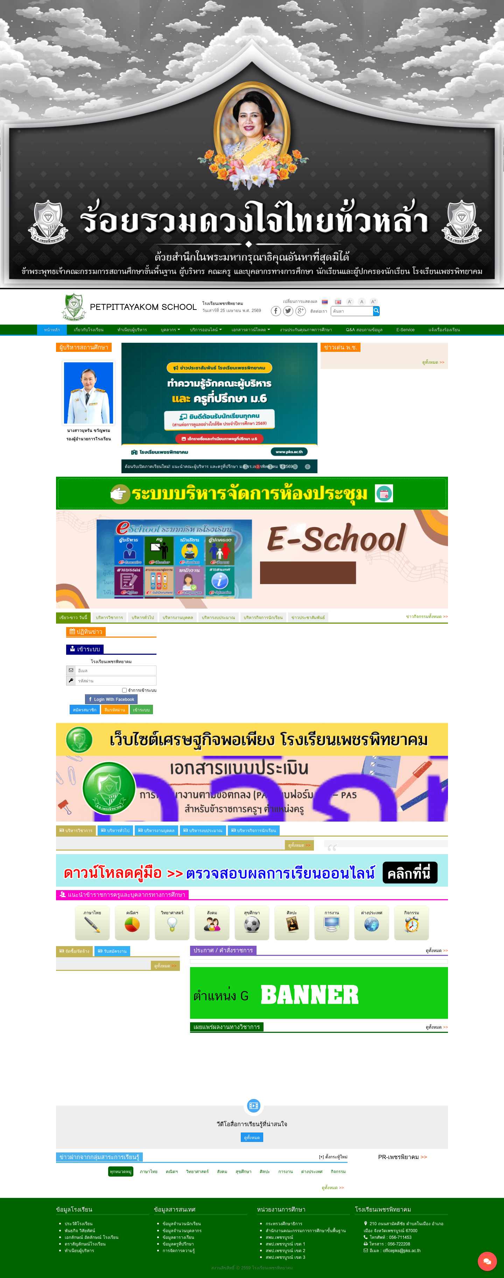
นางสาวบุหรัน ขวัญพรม (88, 430)
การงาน (331, 921)
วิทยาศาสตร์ (172, 921)
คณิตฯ (132, 921)
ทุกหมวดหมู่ (120, 1171)
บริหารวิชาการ (109, 617)
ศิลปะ (292, 921)
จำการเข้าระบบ (142, 690)
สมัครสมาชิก (85, 710)
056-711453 (400, 1237)
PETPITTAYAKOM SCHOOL (143, 307)
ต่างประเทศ (372, 921)
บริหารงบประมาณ (218, 617)
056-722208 (399, 1244)
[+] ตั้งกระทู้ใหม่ (333, 1156)
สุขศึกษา (252, 921)
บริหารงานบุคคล (178, 617)
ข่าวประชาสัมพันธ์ (308, 617)
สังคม (212, 921)
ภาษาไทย (92, 921)
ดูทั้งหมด (433, 362)
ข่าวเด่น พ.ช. (340, 347)
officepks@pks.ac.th (402, 1250)
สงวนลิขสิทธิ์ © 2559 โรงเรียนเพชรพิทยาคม (252, 1267)
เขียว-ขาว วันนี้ (73, 617)
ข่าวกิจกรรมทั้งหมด (427, 616)
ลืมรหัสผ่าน (114, 710)
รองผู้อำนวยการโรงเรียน (88, 438)
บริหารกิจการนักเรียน (263, 617)
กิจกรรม (411, 921)
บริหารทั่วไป (143, 617)
